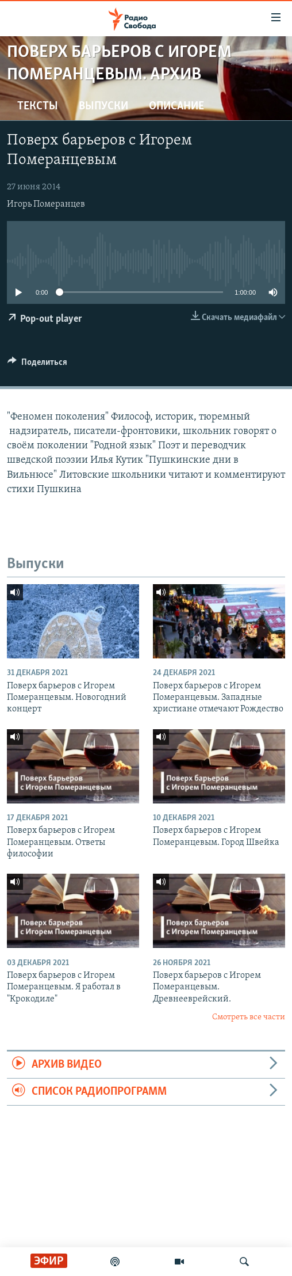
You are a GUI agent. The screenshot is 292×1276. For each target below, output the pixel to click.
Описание (176, 106)
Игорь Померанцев (46, 204)
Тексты (37, 106)
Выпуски (103, 106)
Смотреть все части (248, 1017)
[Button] (37, 365)
